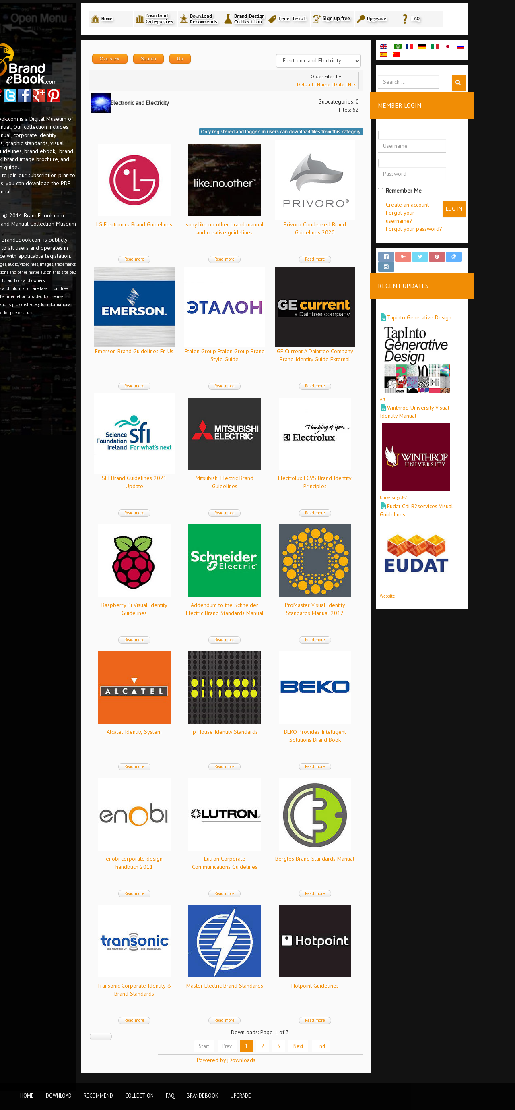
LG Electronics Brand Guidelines (171, 225)
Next (335, 1047)
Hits (389, 86)
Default (342, 86)
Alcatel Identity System (171, 733)
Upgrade (241, 1095)
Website (423, 589)
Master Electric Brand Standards (261, 986)
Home (27, 1095)
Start (240, 1047)
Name (360, 86)
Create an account (444, 205)
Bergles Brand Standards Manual (351, 860)
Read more (171, 260)
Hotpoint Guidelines (351, 986)
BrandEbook (202, 1095)
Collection (139, 1095)
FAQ (170, 1095)
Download (59, 1095)
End (357, 1047)
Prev (263, 1047)
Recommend (98, 1095)
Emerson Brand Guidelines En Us (171, 352)
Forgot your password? (450, 230)
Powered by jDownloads (262, 1061)
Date (376, 86)
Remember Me (436, 191)
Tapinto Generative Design (456, 311)
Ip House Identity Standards (261, 733)
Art (419, 393)
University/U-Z (430, 491)
